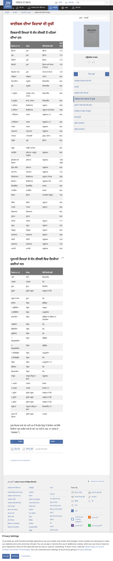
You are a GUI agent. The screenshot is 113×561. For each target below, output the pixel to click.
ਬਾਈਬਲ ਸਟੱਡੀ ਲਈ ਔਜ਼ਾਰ (14, 503)
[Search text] (90, 3)
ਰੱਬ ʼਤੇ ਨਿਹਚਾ (11, 520)
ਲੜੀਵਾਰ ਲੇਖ (32, 506)
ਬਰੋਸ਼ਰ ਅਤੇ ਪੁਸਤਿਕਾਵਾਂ (34, 499)
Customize (25, 556)
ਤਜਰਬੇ (51, 527)
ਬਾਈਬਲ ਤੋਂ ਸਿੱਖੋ (12, 499)
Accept (6, 556)
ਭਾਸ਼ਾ (80, 18)
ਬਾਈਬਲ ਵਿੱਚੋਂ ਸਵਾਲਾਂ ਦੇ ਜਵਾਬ (15, 492)
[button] (36, 7)
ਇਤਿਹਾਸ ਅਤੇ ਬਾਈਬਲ (13, 527)
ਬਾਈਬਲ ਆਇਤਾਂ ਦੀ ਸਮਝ (14, 496)
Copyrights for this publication (20, 460)
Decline (15, 556)
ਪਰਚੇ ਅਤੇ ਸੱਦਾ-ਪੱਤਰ (34, 503)
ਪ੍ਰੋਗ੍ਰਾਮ (30, 517)
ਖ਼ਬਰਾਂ (51, 488)
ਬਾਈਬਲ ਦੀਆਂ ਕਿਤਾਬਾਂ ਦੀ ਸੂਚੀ (84, 99)
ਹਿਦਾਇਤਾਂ (31, 524)
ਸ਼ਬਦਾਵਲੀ (77, 117)
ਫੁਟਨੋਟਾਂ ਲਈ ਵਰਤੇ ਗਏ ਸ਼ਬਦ (83, 105)
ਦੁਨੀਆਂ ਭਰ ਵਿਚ (54, 530)
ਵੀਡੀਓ (30, 531)
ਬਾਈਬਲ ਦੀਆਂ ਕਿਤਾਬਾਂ (81, 93)
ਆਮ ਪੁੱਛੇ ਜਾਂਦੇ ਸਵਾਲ (55, 499)
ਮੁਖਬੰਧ (76, 87)
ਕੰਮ (51, 523)
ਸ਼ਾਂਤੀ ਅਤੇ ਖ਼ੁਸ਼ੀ (11, 506)
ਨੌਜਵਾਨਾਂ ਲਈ (11, 513)
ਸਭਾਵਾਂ (51, 513)
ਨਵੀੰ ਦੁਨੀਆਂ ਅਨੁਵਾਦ (26, 13)
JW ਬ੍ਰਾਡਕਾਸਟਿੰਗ (33, 527)
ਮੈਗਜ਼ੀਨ (31, 510)
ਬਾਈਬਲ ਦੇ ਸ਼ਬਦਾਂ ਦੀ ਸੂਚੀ (82, 111)
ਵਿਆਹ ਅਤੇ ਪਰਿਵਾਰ (13, 510)
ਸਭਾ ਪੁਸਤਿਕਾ (32, 513)
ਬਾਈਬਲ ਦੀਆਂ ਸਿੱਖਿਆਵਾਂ (14, 488)
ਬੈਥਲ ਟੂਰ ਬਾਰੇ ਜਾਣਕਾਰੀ (56, 509)
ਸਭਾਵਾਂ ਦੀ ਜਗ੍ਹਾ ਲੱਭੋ (94, 492)
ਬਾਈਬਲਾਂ (15, 13)
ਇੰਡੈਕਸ (31, 520)
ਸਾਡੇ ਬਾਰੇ (52, 494)
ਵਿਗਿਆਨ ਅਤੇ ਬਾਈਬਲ (13, 524)
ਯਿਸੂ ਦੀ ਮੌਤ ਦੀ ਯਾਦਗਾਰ (56, 516)
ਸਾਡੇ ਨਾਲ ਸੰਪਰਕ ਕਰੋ (55, 506)
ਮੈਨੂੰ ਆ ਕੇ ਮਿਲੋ (53, 502)
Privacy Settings (84, 550)
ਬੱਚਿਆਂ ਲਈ (11, 517)
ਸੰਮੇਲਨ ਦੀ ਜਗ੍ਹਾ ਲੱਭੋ (78, 497)
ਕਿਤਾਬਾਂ (30, 496)
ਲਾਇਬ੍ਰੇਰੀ (7, 13)
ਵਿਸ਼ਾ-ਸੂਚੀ (91, 74)
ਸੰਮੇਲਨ (52, 520)
